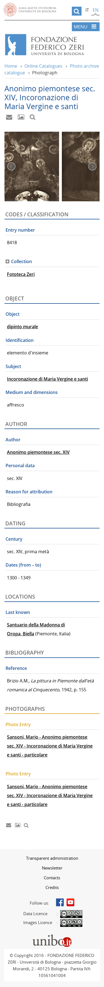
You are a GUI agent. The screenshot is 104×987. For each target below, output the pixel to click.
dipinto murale (22, 327)
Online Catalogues (43, 66)
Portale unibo (52, 936)
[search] (77, 11)
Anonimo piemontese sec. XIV (38, 452)
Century (14, 539)
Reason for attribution (29, 492)
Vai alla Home (52, 45)
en (95, 10)
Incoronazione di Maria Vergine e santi (47, 379)
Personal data (20, 465)
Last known (18, 612)
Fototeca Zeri (21, 274)
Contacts (52, 877)
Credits (52, 887)
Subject (13, 366)
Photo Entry (18, 724)
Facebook (60, 902)
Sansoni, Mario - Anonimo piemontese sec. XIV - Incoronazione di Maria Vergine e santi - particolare (50, 746)
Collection (21, 261)
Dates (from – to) (23, 565)
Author (13, 440)
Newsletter (52, 868)
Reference (16, 668)
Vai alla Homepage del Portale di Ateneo (30, 9)
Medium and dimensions (32, 392)
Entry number (20, 230)
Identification (20, 340)
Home (10, 66)
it (87, 10)
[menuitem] (52, 858)
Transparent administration (52, 858)
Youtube (70, 902)
